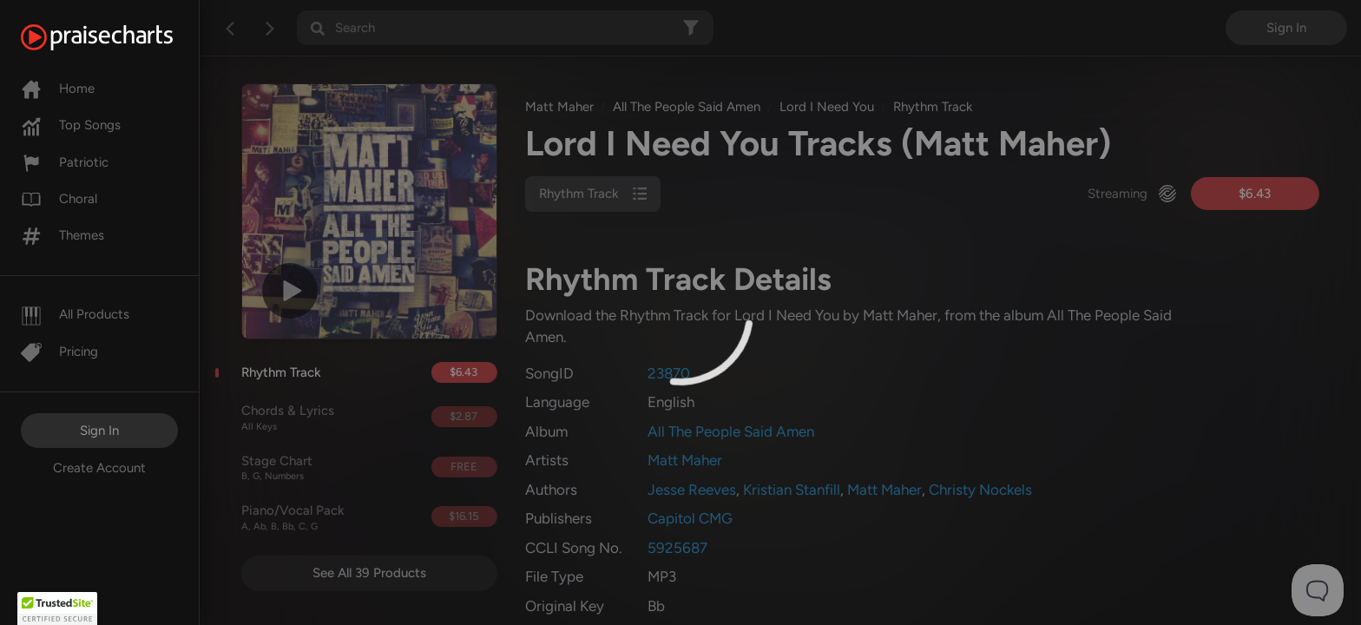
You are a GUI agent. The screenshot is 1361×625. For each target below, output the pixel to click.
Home (58, 88)
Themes (62, 235)
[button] (57, 608)
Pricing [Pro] (59, 351)
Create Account (99, 468)
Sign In (99, 430)
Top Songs (71, 125)
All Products (75, 314)
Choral (59, 199)
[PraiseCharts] (118, 37)
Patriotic (64, 162)
